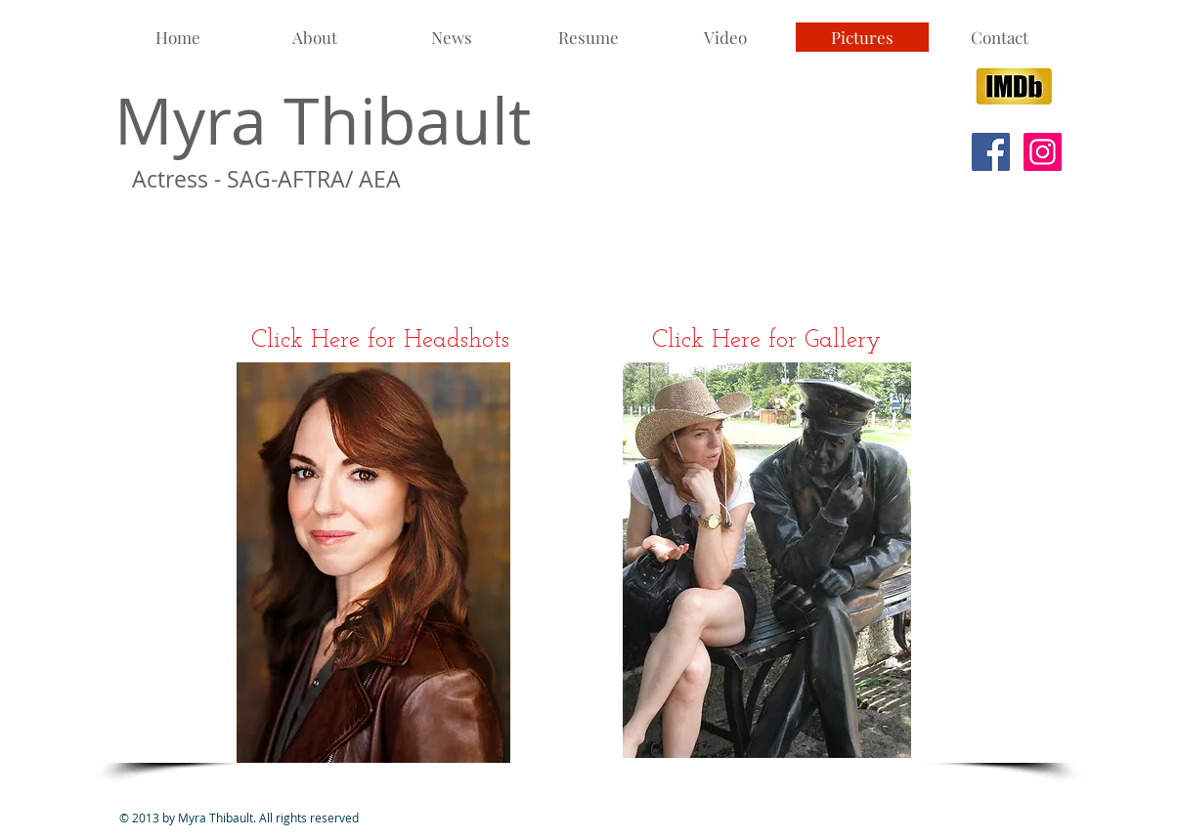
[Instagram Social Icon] (1043, 152)
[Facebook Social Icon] (991, 152)
